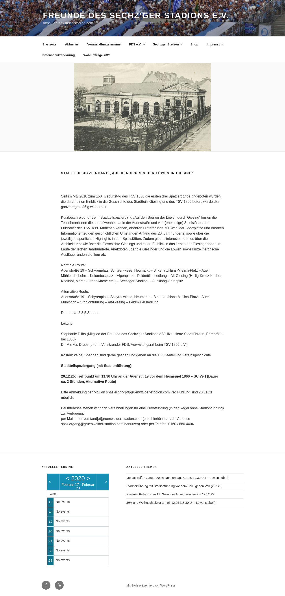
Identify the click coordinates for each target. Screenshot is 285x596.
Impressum (215, 44)
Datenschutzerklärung (59, 55)
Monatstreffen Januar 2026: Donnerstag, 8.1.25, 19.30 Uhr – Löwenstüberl (177, 477)
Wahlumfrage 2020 (96, 55)
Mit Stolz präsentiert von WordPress (151, 585)
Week (53, 494)
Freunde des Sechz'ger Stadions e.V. (136, 15)
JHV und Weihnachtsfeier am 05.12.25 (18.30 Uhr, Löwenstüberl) (170, 502)
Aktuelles (72, 44)
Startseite (50, 44)
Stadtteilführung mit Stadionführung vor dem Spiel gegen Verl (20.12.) (174, 486)
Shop (194, 44)
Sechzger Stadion (168, 44)
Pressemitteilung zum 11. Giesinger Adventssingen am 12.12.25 (170, 494)
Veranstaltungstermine (103, 44)
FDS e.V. (137, 44)
